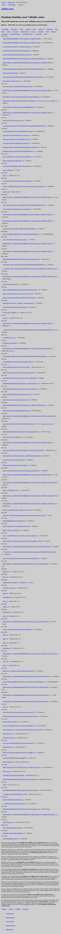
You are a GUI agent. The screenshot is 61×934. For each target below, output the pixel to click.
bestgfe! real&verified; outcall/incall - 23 (13, 799)
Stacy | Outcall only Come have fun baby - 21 (14, 459)
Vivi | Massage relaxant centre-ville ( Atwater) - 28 (16, 307)
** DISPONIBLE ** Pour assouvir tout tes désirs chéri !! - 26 (18, 361)
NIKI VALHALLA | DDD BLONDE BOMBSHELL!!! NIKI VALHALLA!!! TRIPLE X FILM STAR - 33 (30, 495)
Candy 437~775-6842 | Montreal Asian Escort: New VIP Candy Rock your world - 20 (24, 515)
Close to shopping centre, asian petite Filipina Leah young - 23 (19, 131)
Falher (8, 31)
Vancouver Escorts (10, 925)
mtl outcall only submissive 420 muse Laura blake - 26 (17, 50)
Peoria (47, 31)
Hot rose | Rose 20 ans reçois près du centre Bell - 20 (16, 399)
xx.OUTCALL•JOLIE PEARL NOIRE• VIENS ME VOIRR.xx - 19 (20, 228)
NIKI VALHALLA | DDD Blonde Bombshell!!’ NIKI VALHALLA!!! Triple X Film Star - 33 (26, 701)
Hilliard (54, 31)
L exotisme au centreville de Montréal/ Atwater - (15, 794)
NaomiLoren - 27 (7, 612)
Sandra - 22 (6, 318)
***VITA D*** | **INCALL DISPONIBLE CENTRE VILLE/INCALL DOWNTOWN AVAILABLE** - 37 (29, 553)
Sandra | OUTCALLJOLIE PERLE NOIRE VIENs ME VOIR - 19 (20, 297)
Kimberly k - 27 (7, 571)
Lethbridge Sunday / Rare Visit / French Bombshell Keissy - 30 (19, 151)
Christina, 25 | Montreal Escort (11, 73)
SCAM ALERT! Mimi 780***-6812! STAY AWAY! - (16, 367)
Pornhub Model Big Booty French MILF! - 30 (14, 520)
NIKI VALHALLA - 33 (9, 733)
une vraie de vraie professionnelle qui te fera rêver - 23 (17, 135)
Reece (45, 34)
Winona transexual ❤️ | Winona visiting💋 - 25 (15, 758)
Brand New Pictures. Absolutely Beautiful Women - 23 (17, 410)
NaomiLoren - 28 (7, 648)
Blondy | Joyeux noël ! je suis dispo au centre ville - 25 (17, 526)
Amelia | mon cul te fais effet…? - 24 (12, 530)
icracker (11, 909)
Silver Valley (38, 34)
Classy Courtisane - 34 (8, 170)
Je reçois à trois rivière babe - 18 (11, 284)
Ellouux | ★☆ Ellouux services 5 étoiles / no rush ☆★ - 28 (18, 293)
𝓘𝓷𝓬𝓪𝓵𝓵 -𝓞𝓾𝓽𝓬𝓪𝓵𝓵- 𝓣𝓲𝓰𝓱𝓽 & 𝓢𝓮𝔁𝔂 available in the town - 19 (18, 46)
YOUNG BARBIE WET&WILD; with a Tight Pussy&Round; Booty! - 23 (22, 234)
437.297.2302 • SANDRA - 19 (10, 312)
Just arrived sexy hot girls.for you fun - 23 (13, 120)
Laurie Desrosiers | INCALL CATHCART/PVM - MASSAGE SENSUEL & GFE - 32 (25, 126)
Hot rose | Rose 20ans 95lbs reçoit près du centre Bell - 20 (17, 394)
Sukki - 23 (5, 639)
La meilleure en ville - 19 (9, 337)
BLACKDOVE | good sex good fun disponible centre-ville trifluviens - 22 (22, 96)
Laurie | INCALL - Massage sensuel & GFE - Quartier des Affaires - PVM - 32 (23, 541)
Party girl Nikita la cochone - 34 (11, 721)
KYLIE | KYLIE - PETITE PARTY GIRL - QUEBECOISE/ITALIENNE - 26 (22, 455)
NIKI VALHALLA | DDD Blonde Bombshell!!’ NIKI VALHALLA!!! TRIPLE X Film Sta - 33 (27, 546)
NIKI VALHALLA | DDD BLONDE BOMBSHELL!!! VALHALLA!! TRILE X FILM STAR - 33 (28, 348)
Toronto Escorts (10, 913)
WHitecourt (50, 29)
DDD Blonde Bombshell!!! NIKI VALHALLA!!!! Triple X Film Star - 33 (21, 431)
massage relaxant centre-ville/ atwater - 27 (13, 160)
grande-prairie (11, 2)
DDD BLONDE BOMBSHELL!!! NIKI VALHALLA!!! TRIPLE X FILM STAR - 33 (25, 58)
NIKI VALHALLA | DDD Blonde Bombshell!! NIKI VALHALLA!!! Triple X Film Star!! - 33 (27, 695)
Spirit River (14, 29)
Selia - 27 (5, 175)
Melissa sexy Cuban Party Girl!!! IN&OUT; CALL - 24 (17, 139)
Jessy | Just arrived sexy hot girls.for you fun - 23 (15, 239)
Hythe (34, 29)
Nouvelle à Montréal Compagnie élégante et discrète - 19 (17, 54)
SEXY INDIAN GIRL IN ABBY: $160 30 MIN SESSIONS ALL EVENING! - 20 (24, 77)
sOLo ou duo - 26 (7, 771)
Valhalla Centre (24, 31)
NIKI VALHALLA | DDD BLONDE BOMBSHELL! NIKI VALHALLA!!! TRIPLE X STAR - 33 (28, 62)
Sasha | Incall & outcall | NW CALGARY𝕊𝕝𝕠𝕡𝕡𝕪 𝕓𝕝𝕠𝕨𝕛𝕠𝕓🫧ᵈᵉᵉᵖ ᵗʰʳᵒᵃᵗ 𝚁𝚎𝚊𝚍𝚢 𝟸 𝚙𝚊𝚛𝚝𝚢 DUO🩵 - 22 (30, 100)
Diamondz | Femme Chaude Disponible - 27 (14, 833)
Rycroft (21, 29)
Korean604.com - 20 (8, 597)
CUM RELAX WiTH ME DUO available (13, 775)
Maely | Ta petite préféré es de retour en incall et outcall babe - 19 (19, 372)
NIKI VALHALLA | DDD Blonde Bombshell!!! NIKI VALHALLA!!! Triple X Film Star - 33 (27, 563)
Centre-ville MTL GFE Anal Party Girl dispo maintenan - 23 (18, 181)
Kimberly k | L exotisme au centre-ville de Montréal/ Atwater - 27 (19, 671)
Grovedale (4, 34)
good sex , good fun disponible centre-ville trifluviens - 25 (17, 629)
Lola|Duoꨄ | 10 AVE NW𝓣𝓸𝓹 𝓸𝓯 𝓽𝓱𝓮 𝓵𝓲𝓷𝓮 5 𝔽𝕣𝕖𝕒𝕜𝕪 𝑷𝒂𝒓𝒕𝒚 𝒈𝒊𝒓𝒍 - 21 (20, 378)
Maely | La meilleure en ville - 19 (11, 490)
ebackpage (25, 909)
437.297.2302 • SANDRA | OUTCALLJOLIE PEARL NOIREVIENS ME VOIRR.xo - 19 (26, 356)
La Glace (33, 31)
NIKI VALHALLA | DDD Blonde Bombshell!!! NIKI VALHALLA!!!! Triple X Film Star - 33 (27, 621)
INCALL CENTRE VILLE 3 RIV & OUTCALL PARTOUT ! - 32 (20, 725)
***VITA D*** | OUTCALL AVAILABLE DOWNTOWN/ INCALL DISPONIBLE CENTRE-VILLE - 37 (30, 329)
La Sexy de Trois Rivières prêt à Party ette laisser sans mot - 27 (19, 712)
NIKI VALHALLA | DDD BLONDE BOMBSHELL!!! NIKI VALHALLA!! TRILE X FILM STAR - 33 (29, 416)
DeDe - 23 (5, 635)
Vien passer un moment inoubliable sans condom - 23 (16, 143)
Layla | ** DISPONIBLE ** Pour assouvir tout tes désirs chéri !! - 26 (20, 535)
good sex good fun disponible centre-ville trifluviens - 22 (17, 166)
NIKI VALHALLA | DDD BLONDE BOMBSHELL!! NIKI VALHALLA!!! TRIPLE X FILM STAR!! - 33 (30, 276)
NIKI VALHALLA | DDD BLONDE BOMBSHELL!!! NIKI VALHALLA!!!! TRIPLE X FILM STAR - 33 (30, 653)
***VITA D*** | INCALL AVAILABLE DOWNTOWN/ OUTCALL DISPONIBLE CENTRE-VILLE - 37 (30, 268)
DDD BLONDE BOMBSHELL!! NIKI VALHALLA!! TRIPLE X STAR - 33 (22, 38)
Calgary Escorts (10, 921)
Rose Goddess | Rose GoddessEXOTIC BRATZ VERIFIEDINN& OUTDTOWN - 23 (24, 264)
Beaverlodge (5, 29)
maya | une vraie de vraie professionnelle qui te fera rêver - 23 (18, 86)
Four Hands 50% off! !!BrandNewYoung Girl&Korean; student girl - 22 (21, 147)
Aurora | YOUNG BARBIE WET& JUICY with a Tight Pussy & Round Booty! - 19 (24, 681)
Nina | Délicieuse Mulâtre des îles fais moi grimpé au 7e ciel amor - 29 (21, 389)
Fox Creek (15, 31)
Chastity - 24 (6, 192)
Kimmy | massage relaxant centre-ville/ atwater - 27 (16, 465)
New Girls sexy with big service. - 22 (12, 81)
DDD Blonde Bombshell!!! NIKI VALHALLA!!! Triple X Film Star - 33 (21, 259)
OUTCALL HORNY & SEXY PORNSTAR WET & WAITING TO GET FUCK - (24, 450)
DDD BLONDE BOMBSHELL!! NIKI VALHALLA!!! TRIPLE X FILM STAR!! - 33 (25, 405)
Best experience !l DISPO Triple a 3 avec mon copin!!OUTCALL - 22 (21, 716)
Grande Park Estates (27, 34)
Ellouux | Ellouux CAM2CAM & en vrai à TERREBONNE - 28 (19, 107)
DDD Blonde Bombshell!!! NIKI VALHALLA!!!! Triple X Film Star (20, 790)
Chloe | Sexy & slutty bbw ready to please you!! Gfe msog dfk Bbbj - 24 (21, 558)
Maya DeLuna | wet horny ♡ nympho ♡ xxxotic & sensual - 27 (19, 303)
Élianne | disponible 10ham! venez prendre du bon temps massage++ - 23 (21, 289)
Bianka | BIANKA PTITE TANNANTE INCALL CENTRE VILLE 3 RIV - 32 (23, 767)
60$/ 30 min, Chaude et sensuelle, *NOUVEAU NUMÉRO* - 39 (19, 752)
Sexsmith (28, 29)
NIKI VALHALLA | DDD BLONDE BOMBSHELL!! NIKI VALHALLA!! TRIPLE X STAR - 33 (28, 90)
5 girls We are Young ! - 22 (10, 588)
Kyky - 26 (5, 577)
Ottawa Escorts (10, 929)
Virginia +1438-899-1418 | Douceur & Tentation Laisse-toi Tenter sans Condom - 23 (24, 186)
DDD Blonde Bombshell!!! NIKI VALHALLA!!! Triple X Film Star (20, 779)
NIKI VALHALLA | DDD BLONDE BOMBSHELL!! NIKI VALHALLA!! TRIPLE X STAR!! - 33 (28, 243)
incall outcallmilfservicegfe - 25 (11, 838)
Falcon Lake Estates (15, 34)
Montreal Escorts (10, 917)
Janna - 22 (5, 593)
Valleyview (41, 29)
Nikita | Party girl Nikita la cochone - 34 (13, 827)
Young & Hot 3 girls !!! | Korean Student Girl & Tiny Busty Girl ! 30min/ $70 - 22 (24, 729)
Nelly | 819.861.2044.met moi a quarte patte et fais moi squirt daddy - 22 (21, 470)
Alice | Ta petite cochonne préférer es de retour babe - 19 (17, 209)
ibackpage (17, 909)
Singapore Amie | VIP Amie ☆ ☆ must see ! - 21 (15, 582)
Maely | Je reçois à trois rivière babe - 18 (13, 437)
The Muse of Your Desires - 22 (11, 343)
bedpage (4, 909)
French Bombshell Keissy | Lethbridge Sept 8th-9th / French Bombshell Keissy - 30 (24, 69)
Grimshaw (40, 31)
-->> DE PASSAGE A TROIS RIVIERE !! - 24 (15, 803)
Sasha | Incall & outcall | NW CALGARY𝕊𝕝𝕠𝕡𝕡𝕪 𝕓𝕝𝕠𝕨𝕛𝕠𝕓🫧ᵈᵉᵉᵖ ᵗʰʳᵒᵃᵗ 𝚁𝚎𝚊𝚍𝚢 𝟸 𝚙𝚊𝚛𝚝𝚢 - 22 (28, 424)
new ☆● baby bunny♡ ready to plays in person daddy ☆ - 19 (18, 156)
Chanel (5, 784)
